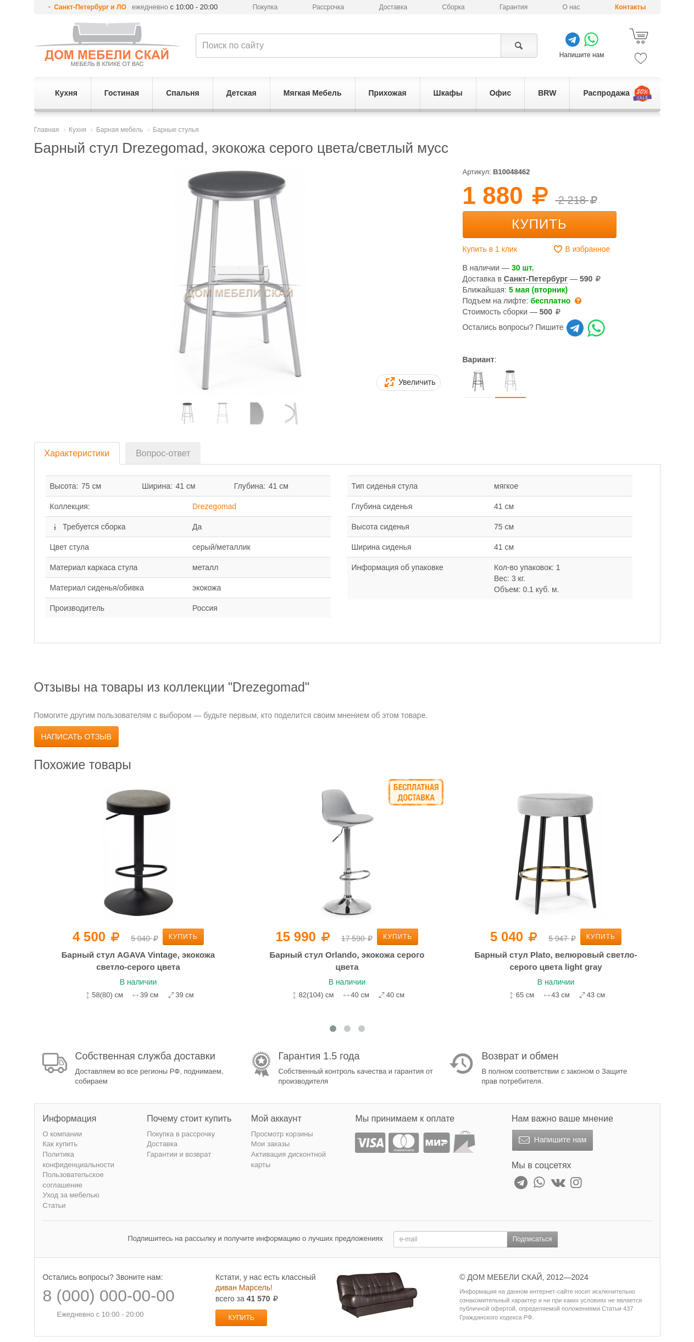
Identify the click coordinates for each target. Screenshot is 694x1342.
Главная (46, 130)
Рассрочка (328, 7)
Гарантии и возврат (179, 1154)
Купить (539, 224)
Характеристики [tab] (77, 453)
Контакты (630, 7)
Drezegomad (214, 506)
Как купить (60, 1144)
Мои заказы (270, 1144)
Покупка (265, 7)
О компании (62, 1134)
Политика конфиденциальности (79, 1159)
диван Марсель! (244, 1287)
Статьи (54, 1205)
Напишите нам (551, 1140)
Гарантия (513, 7)
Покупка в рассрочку (181, 1134)
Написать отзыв (76, 736)
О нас (571, 7)
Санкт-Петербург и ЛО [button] (90, 7)
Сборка (453, 7)
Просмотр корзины (282, 1134)
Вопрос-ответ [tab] (163, 453)
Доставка (393, 7)
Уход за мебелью (71, 1195)
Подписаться (532, 1239)
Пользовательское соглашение (73, 1179)
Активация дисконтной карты (288, 1159)
